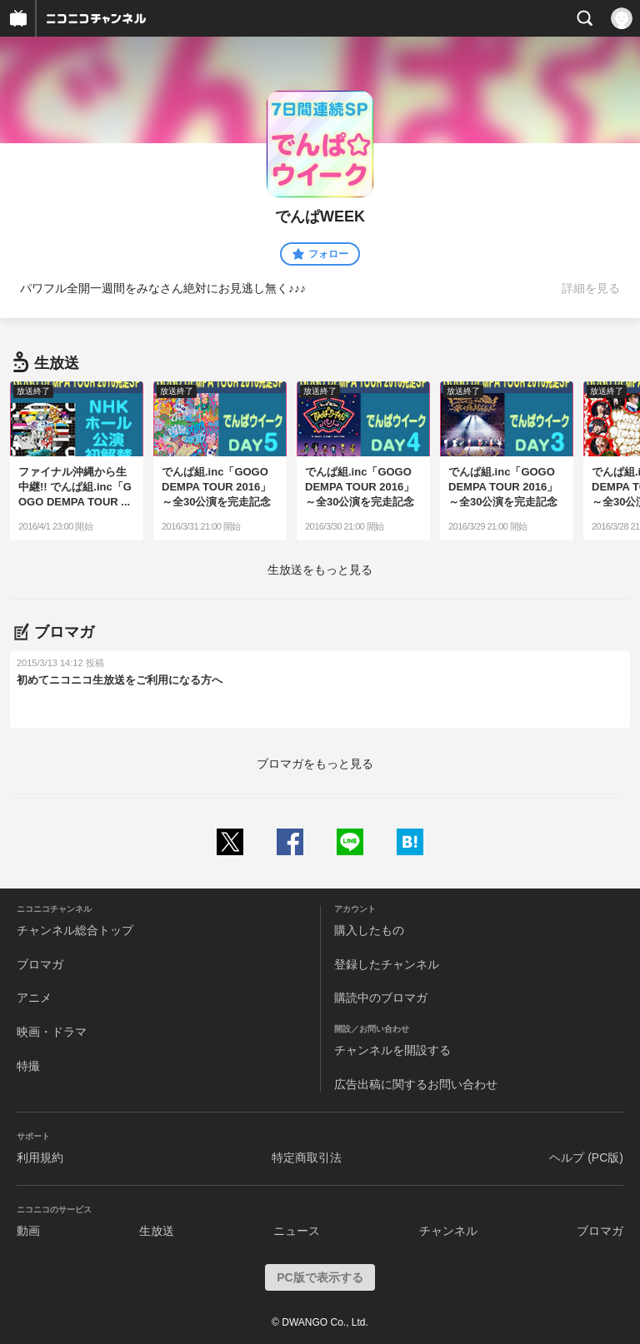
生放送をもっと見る (320, 569)
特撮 (28, 1066)
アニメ (34, 997)
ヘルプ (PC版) (586, 1157)
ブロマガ (40, 964)
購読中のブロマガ (381, 997)
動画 (28, 1230)
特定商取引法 (307, 1157)
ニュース (296, 1230)
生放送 (156, 1230)
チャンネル (448, 1230)
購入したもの (369, 930)
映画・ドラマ (52, 1031)
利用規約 (40, 1157)
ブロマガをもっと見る (315, 763)
